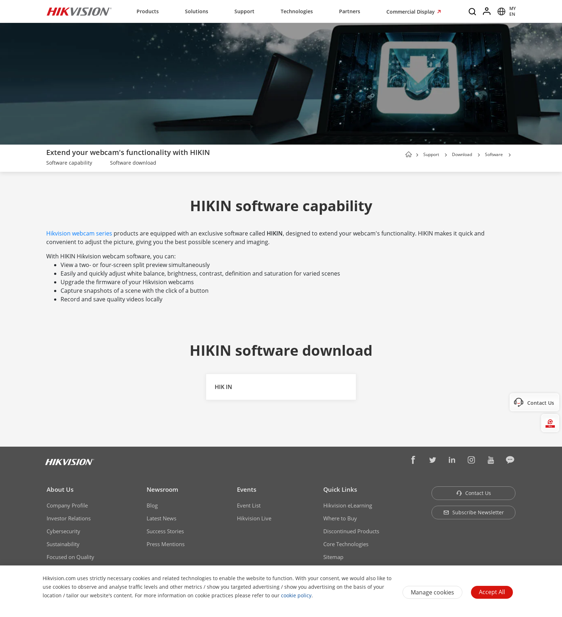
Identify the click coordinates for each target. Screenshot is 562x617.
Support (244, 11)
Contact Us (473, 493)
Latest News (161, 518)
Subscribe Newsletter (473, 512)
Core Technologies (345, 544)
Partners (349, 11)
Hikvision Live (254, 518)
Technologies (297, 11)
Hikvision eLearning (347, 505)
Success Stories (165, 531)
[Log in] (487, 11)
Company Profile (67, 505)
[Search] (472, 11)
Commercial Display (411, 11)
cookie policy (296, 595)
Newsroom (162, 489)
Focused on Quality (70, 556)
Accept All (492, 592)
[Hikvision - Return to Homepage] (79, 11)
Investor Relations (69, 518)
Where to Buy (340, 518)
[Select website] (505, 11)
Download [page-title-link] (462, 154)
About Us (60, 489)
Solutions (196, 11)
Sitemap (333, 556)
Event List (249, 505)
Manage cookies (432, 592)
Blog (152, 505)
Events (246, 489)
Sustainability (63, 544)
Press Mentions (166, 544)
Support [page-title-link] (431, 154)
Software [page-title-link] (494, 154)
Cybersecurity (63, 531)
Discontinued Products (351, 531)
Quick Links (340, 489)
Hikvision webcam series (79, 233)
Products (148, 11)
